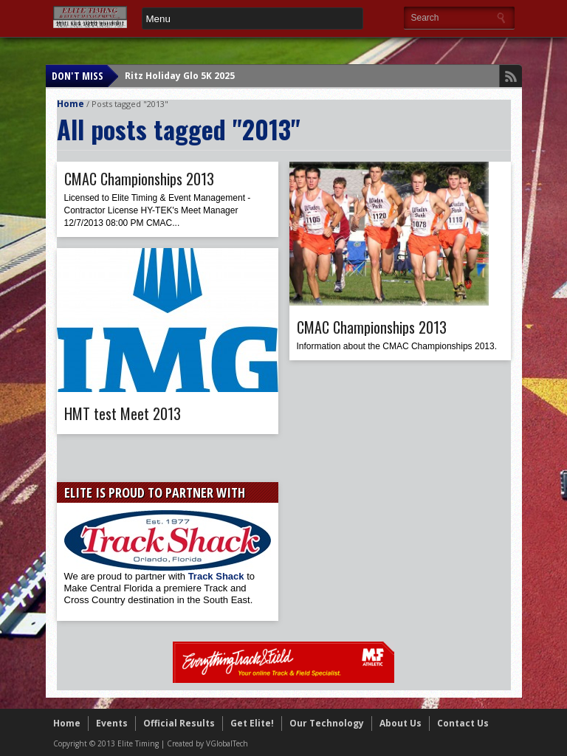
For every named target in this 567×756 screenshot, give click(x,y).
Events (112, 723)
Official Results (179, 723)
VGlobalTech (227, 743)
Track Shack (217, 576)
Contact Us (463, 723)
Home (70, 103)
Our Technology (326, 723)
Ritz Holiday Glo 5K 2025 (180, 75)
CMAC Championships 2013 (139, 179)
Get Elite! (252, 723)
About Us (400, 723)
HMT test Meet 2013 (122, 413)
